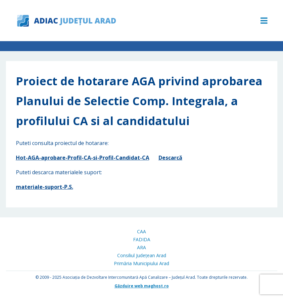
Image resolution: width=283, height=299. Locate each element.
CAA (141, 231)
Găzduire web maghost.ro (142, 286)
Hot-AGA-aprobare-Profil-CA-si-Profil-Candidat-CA (82, 157)
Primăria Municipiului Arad (141, 263)
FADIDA (141, 239)
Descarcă (170, 157)
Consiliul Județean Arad (141, 255)
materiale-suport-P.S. (44, 186)
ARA (141, 247)
